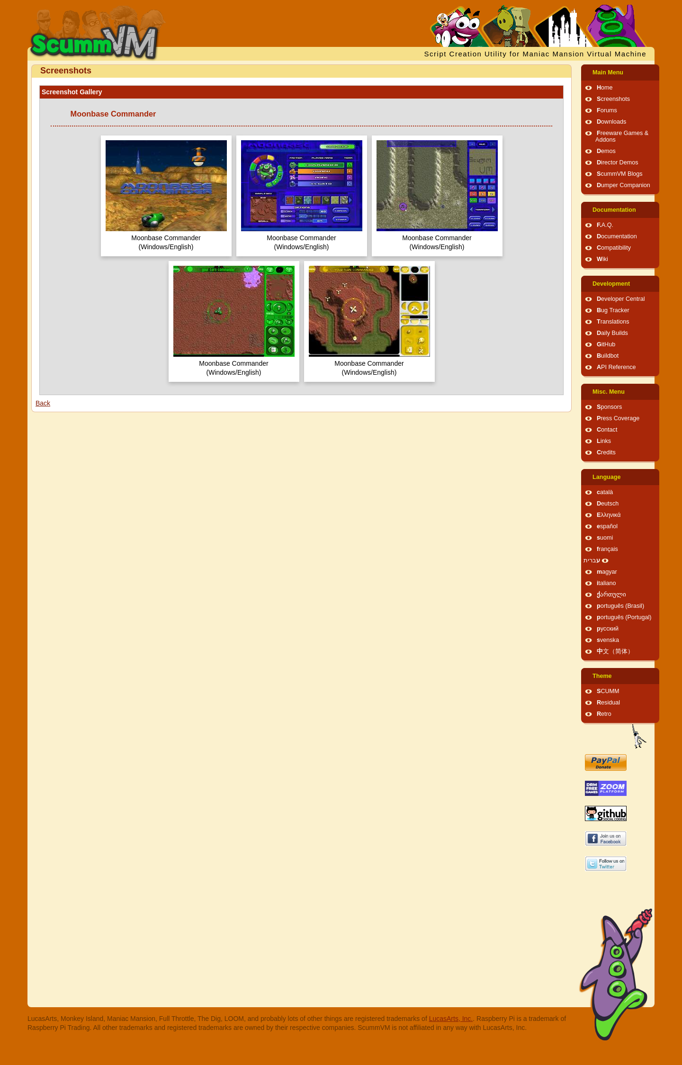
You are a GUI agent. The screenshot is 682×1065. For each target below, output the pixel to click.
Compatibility (614, 247)
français (607, 549)
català (605, 492)
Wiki (602, 259)
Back (43, 403)
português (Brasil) (620, 606)
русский (608, 628)
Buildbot (608, 355)
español (607, 526)
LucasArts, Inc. (451, 1018)
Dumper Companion (623, 185)
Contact (607, 429)
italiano (606, 583)
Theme (602, 676)
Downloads (611, 121)
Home (605, 87)
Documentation (614, 210)
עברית (591, 560)
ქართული (611, 594)
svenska (608, 640)
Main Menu (607, 72)
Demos (606, 151)
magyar (607, 572)
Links (604, 441)
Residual (608, 702)
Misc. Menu (608, 391)
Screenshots (613, 99)
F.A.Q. (605, 225)
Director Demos (617, 162)
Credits (606, 452)
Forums (607, 110)
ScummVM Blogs (620, 174)
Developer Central (621, 299)
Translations (613, 321)
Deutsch (608, 503)
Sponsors (609, 407)
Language (606, 477)
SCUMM (608, 691)
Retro (604, 714)
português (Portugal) (624, 617)
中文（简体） (615, 651)
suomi (605, 537)
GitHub (606, 344)
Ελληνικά (609, 515)
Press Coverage (618, 418)
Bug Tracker (613, 310)
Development (611, 283)
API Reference (616, 367)
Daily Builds (612, 333)
